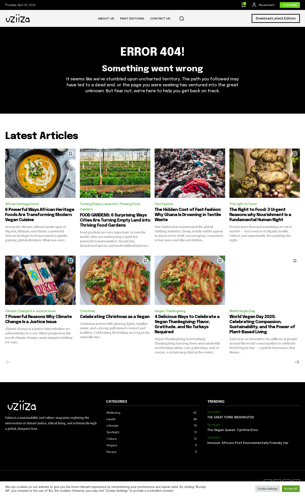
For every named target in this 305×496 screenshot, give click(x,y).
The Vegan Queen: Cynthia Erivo (232, 430)
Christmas (88, 311)
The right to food (243, 204)
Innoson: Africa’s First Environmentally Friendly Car (247, 443)
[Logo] (18, 18)
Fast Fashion (164, 204)
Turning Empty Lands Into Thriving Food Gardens (110, 207)
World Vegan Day (242, 311)
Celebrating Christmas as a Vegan (115, 317)
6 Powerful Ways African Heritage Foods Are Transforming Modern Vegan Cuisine (39, 215)
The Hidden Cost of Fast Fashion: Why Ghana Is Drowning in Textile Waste (188, 215)
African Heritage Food (22, 204)
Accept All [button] (290, 488)
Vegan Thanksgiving (170, 311)
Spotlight (213, 412)
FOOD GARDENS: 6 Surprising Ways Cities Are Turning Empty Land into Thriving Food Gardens (115, 221)
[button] (181, 18)
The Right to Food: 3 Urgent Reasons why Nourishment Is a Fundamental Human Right (260, 215)
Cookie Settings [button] (267, 488)
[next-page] (296, 362)
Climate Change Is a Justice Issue (31, 311)
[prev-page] (8, 362)
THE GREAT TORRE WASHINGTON (230, 418)
